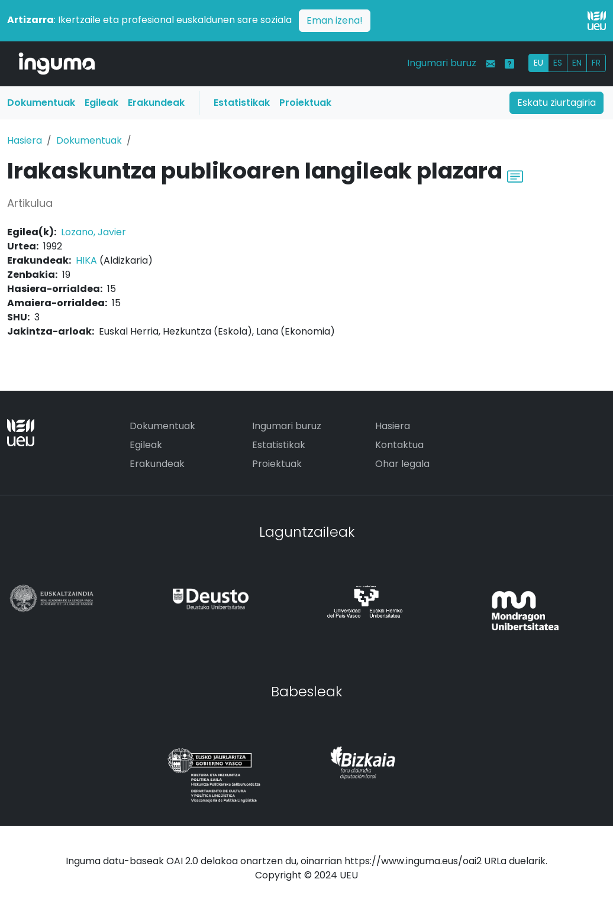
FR (596, 63)
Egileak (101, 102)
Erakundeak (156, 102)
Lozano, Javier (93, 232)
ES (557, 63)
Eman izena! (334, 20)
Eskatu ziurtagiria (556, 102)
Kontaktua (399, 445)
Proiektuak (305, 102)
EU (538, 63)
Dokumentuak (41, 102)
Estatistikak (242, 102)
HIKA (86, 260)
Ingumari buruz (441, 63)
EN (577, 63)
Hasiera (24, 140)
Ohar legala (402, 464)
